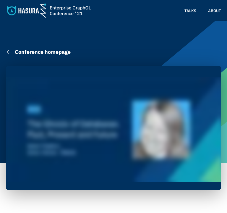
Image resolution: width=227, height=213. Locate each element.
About (214, 10)
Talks (190, 10)
